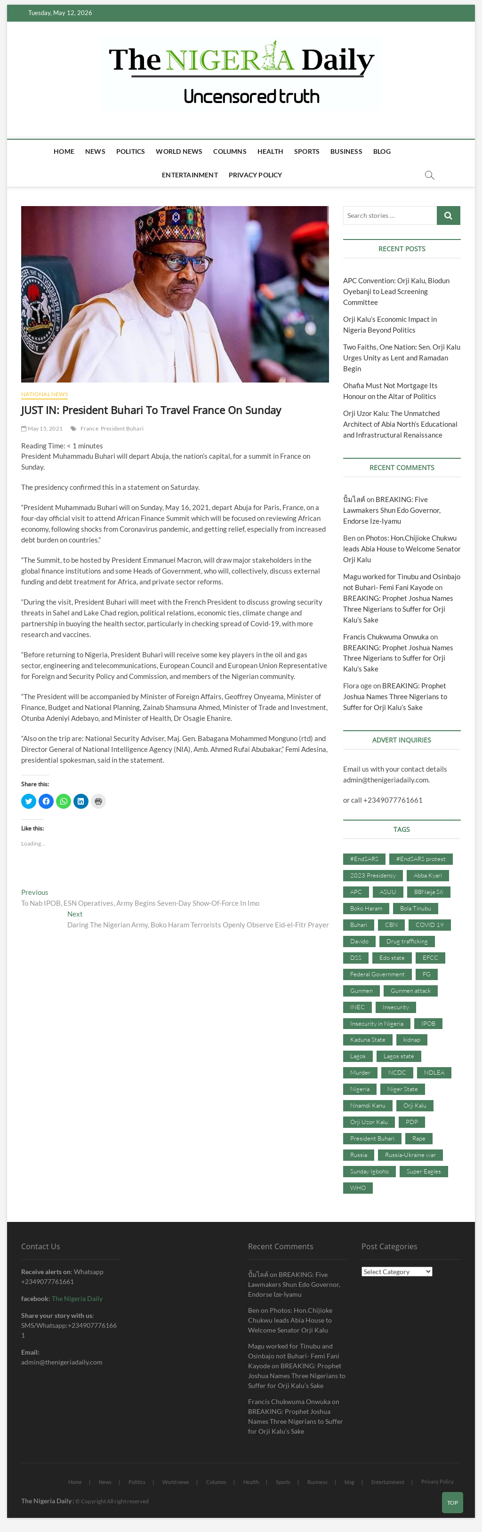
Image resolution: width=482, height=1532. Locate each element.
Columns (229, 151)
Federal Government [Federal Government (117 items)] (377, 974)
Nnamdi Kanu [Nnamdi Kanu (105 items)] (368, 1105)
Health (270, 151)
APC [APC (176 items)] (356, 891)
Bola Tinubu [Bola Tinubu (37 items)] (415, 908)
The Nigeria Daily (77, 1298)
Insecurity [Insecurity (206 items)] (396, 1007)
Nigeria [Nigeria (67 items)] (360, 1089)
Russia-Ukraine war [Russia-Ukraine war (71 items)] (410, 1154)
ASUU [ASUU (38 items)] (388, 891)
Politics (130, 151)
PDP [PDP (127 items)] (412, 1121)
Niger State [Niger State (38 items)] (402, 1089)
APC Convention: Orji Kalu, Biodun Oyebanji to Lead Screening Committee (396, 291)
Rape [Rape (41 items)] (419, 1138)
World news (179, 151)
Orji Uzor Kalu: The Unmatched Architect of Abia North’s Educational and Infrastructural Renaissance (400, 424)
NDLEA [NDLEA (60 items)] (434, 1072)
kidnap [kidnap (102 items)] (411, 1039)
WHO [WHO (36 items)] (358, 1187)
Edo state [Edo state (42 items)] (392, 957)
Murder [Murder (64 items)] (360, 1072)
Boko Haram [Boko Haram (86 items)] (366, 908)
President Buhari (122, 428)
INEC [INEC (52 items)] (357, 1007)
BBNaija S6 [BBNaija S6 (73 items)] (428, 891)
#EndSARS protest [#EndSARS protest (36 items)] (421, 858)
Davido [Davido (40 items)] (359, 941)
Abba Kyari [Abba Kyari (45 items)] (428, 875)
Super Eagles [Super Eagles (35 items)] (424, 1171)
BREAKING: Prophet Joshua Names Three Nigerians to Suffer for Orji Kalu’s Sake (398, 609)
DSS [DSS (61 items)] (356, 957)
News (95, 151)
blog (382, 151)
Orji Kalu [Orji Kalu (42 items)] (414, 1105)
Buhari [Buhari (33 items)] (358, 924)
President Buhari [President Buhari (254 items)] (372, 1138)
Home (64, 151)
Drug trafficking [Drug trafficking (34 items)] (407, 941)
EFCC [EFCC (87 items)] (430, 957)
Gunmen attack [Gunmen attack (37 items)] (411, 990)
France (89, 428)
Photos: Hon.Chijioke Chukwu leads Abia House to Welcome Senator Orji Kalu (402, 549)
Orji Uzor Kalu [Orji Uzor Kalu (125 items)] (369, 1121)
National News (44, 394)
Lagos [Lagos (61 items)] (358, 1056)
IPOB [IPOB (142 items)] (428, 1023)
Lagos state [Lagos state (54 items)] (399, 1056)
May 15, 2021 (42, 428)
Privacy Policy (255, 175)
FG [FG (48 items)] (427, 974)
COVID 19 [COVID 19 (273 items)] (430, 924)
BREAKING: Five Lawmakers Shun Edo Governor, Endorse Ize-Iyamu (392, 510)
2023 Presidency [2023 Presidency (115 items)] (373, 875)
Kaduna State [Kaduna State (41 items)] (368, 1039)
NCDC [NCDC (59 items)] (397, 1072)
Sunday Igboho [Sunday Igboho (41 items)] (369, 1171)
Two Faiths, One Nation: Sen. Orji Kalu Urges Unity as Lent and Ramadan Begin (401, 358)
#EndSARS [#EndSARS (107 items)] (364, 858)
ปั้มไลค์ (354, 499)
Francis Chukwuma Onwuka (386, 636)
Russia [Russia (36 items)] (358, 1154)
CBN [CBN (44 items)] (391, 924)
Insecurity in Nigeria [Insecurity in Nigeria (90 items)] (376, 1023)
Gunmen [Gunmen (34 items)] (361, 990)
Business (346, 151)
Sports (307, 151)
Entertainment (190, 175)
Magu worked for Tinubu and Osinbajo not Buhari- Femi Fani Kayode (293, 1356)
